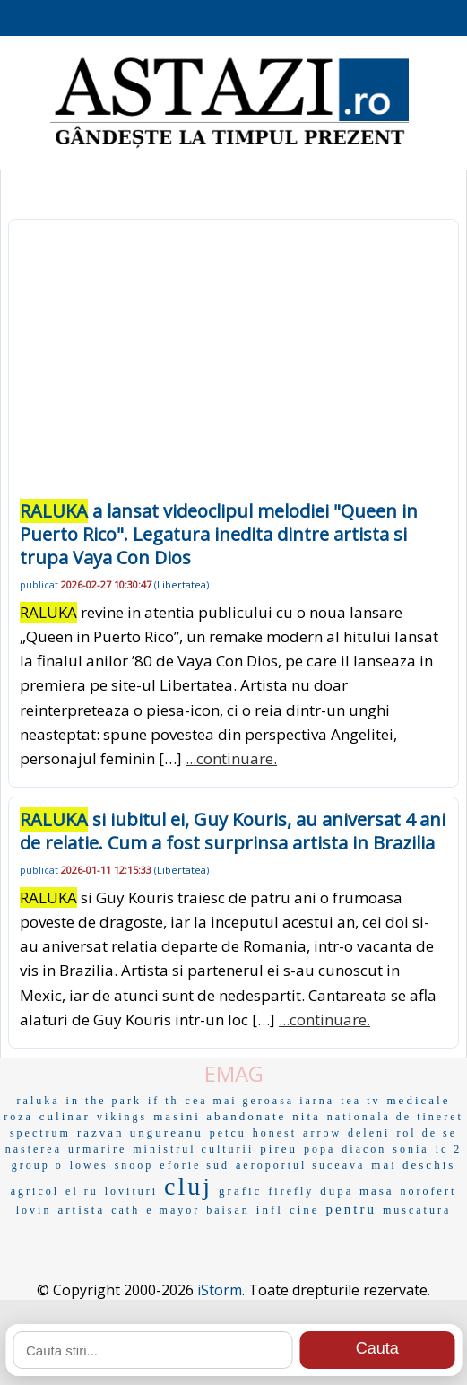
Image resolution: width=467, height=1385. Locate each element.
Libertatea (181, 584)
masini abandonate (219, 1116)
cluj (188, 1186)
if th (163, 1100)
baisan (228, 1210)
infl (269, 1209)
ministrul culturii (193, 1149)
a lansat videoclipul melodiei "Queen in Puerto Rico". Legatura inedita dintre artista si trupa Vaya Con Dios (219, 534)
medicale (419, 1100)
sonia (410, 1149)
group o (38, 1165)
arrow (322, 1133)
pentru (351, 1209)
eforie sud (194, 1165)
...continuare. (231, 758)
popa (319, 1149)
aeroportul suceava (300, 1165)
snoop (134, 1165)
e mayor (173, 1210)
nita (306, 1116)
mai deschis (413, 1165)
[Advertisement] (233, 365)
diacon (364, 1149)
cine (305, 1209)
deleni (369, 1133)
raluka (38, 1100)
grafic (240, 1191)
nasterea (33, 1149)
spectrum (40, 1133)
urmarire (97, 1149)
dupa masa (356, 1191)
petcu (228, 1133)
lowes (89, 1165)
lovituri (131, 1191)
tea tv (360, 1100)
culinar (65, 1116)
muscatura (417, 1210)
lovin (34, 1210)
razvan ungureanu (140, 1132)
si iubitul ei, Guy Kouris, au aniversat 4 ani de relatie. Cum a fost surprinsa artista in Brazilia (232, 831)
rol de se (426, 1133)
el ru (82, 1191)
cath (125, 1210)
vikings (122, 1117)
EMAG (234, 1073)
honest (275, 1133)
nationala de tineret (395, 1117)
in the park (104, 1100)
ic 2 (449, 1149)
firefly (291, 1191)
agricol (35, 1191)
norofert (429, 1191)
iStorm (219, 1290)
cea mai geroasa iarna (260, 1100)
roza (18, 1117)
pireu (279, 1148)
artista (81, 1209)
